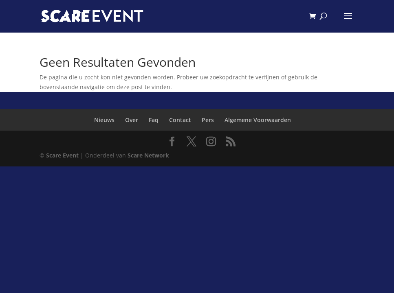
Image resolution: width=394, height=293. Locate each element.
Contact (180, 120)
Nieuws (104, 120)
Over (131, 120)
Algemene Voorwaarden (258, 120)
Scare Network (148, 155)
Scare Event (62, 155)
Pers (208, 120)
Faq (153, 120)
